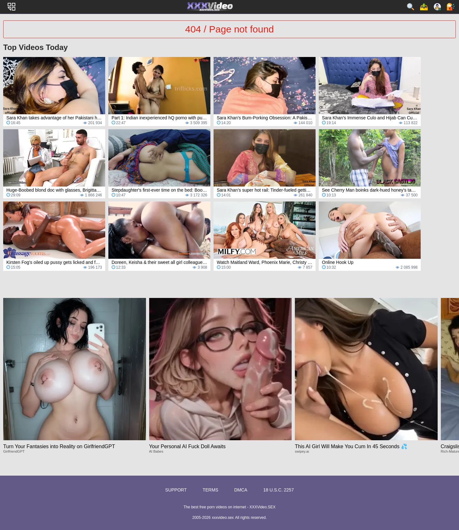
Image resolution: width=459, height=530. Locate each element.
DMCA (240, 489)
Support (175, 489)
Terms (210, 489)
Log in (451, 7)
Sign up (437, 7)
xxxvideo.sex (223, 517)
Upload (424, 7)
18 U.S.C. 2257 (278, 489)
